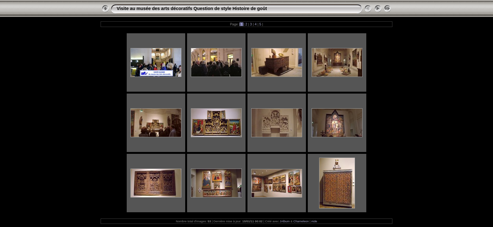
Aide (314, 221)
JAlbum (285, 221)
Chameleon (301, 221)
